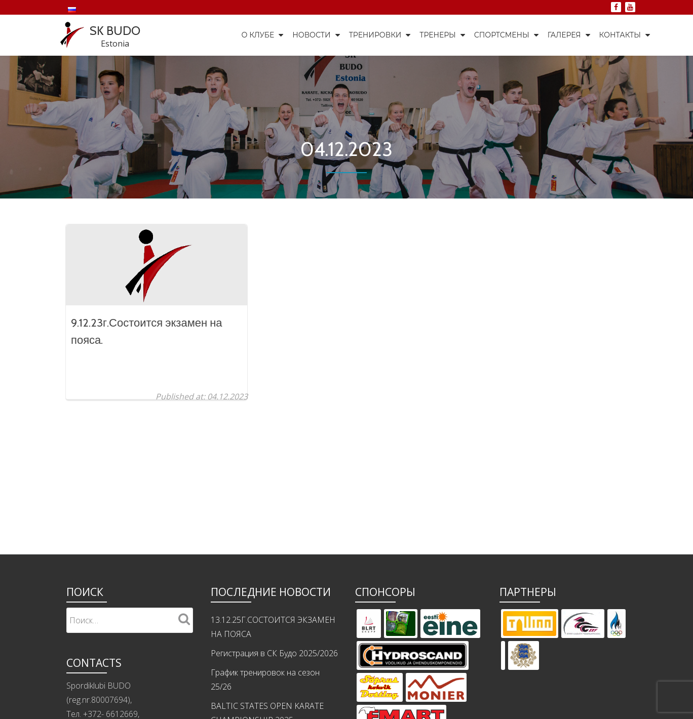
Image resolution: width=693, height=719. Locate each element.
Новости (311, 34)
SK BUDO (115, 30)
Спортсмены (501, 34)
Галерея (564, 34)
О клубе (258, 34)
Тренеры (437, 34)
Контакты (620, 34)
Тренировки (375, 34)
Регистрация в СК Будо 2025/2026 (274, 673)
